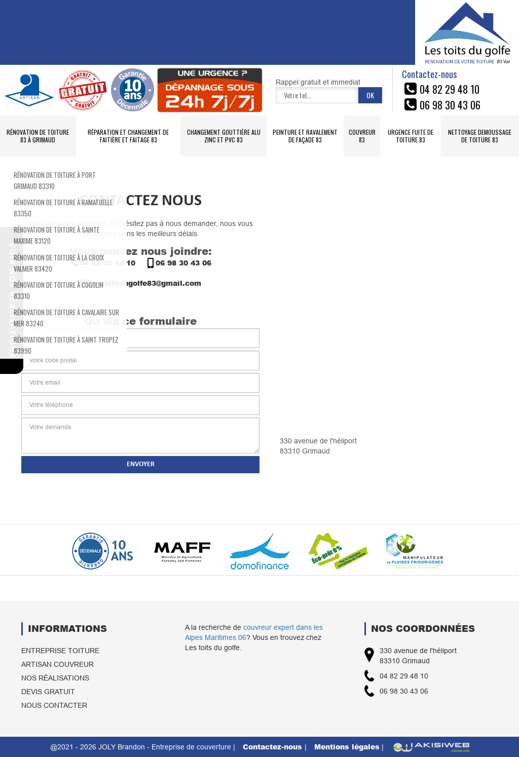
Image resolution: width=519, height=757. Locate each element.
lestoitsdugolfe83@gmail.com (140, 283)
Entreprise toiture (60, 651)
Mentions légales (347, 746)
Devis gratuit (48, 692)
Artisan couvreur (57, 664)
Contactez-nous (274, 746)
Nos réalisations (55, 678)
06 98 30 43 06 (178, 263)
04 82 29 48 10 (102, 263)
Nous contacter (54, 705)
